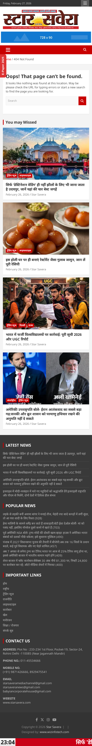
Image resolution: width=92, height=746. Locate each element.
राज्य (31, 325)
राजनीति (7, 599)
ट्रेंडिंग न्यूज (11, 175)
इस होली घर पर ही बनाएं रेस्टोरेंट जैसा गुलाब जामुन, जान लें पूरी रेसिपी (45, 261)
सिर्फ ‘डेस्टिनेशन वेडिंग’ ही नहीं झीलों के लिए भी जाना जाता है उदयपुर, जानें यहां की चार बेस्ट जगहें (45, 186)
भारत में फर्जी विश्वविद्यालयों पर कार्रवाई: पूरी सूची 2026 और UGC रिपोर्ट (44, 336)
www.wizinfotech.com (54, 732)
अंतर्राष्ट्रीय (11, 400)
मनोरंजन (7, 620)
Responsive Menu (85, 3)
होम (5, 583)
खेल (5, 615)
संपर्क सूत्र (8, 630)
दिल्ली (22, 325)
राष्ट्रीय (6, 589)
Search (82, 100)
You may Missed (21, 122)
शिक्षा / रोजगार (11, 625)
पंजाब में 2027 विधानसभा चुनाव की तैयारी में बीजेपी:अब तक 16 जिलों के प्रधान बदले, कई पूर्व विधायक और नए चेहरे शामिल (46, 544)
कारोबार (7, 610)
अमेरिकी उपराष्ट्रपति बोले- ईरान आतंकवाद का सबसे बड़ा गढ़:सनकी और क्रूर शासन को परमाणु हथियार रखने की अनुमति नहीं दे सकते (43, 414)
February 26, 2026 (17, 194)
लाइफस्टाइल (25, 175)
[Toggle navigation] (8, 49)
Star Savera (38, 194)
